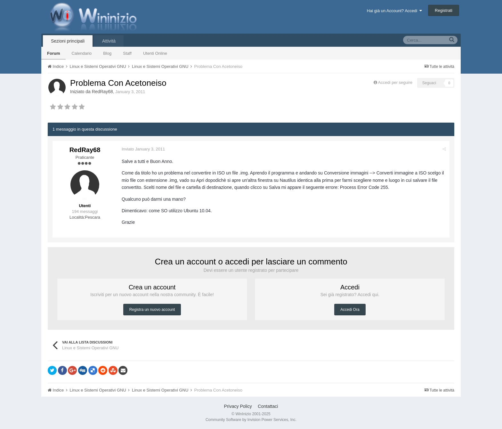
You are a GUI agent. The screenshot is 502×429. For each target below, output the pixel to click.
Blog (107, 53)
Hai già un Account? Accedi (394, 10)
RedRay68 (102, 91)
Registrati (443, 10)
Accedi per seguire (396, 82)
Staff (127, 53)
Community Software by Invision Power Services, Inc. (251, 419)
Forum (53, 53)
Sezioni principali (68, 41)
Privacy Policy (238, 406)
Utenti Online (155, 53)
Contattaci (268, 406)
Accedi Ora (349, 309)
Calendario (81, 53)
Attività (109, 41)
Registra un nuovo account (152, 309)
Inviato (143, 149)
